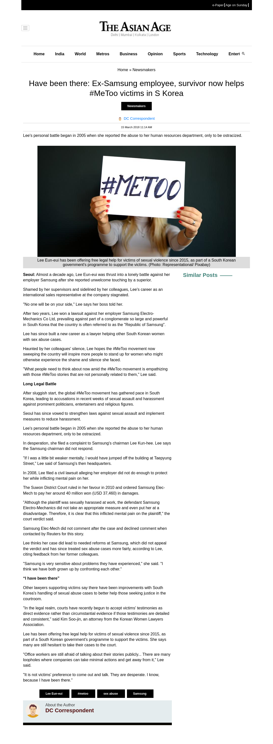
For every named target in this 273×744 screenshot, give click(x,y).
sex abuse (111, 693)
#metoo (83, 693)
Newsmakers (136, 106)
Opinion (155, 54)
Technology (207, 54)
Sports (179, 54)
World (80, 54)
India (59, 54)
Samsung (140, 693)
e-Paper (218, 5)
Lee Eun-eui (54, 693)
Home (39, 54)
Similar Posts (200, 275)
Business (128, 54)
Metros (102, 54)
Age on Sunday (236, 5)
